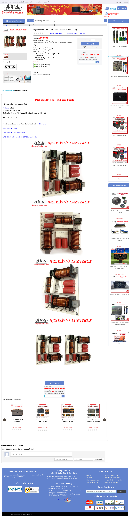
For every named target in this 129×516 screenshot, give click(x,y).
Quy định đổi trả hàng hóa (113, 480)
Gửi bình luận (98, 459)
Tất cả (29, 21)
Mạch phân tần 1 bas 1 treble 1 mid (14, 132)
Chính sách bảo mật (92, 482)
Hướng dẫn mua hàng (14, 2)
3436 (60, 33)
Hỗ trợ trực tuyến (35, 2)
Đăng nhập (118, 2)
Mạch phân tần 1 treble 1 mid (12, 128)
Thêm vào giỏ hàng (91, 47)
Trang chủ (89, 475)
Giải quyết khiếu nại (111, 475)
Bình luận (82, 33)
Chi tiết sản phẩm (72, 33)
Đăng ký (125, 2)
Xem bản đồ (61, 500)
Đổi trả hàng (25, 2)
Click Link (42, 124)
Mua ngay (90, 44)
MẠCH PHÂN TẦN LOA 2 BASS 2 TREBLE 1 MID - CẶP (20, 137)
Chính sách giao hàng (92, 480)
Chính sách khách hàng (112, 477)
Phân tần (6, 108)
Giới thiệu (4, 2)
